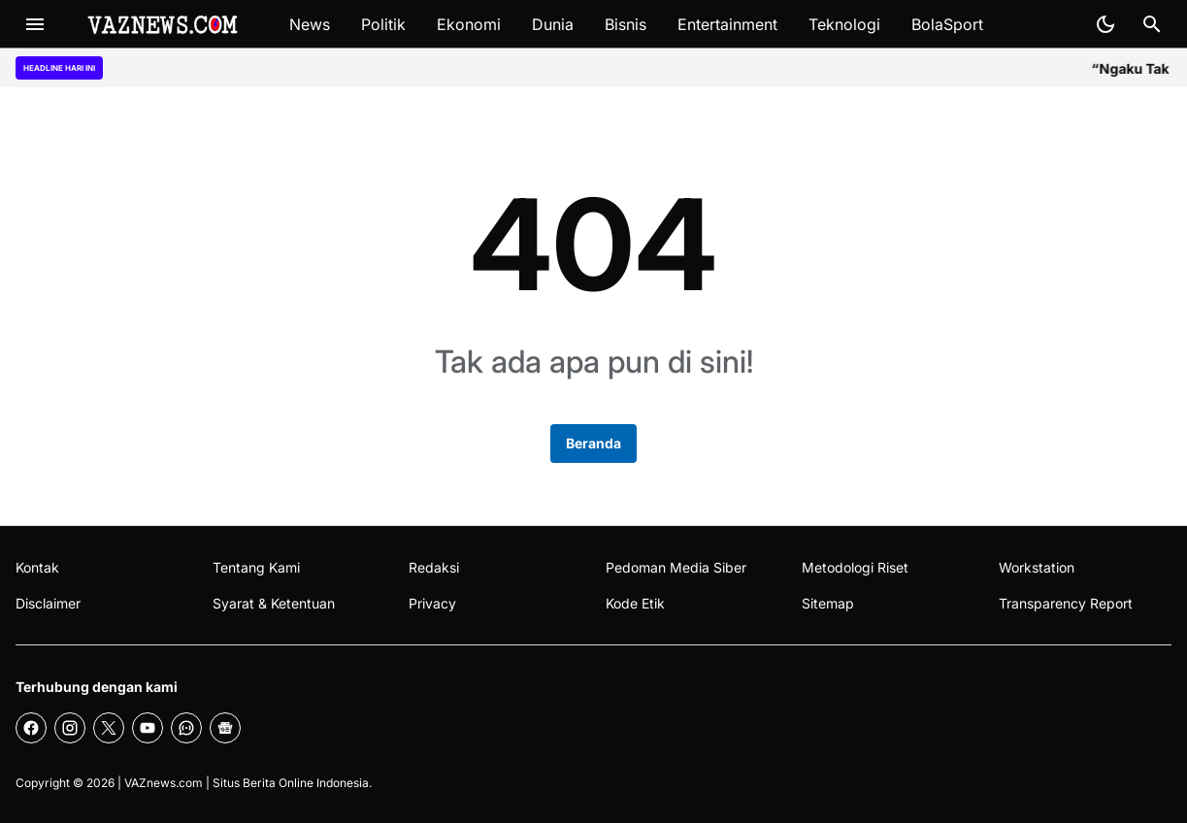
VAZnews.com (163, 782)
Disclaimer (48, 603)
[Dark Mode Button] (1105, 24)
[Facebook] (31, 727)
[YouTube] (147, 727)
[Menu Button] (35, 24)
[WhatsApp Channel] (186, 727)
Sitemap (828, 603)
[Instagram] (69, 727)
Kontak (37, 567)
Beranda (593, 443)
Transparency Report (1066, 603)
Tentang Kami (256, 567)
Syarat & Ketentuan (274, 603)
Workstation (1036, 567)
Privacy (432, 603)
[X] (108, 727)
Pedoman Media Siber (676, 567)
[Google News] (225, 727)
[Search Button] (1152, 24)
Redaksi (434, 567)
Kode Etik (635, 603)
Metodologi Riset (855, 567)
